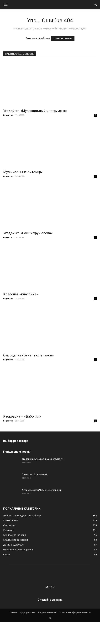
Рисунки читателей (47, 612)
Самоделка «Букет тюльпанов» (28, 355)
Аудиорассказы (27, 612)
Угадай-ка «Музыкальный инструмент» (35, 111)
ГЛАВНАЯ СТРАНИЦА (63, 39)
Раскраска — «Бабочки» (22, 416)
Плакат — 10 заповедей (34, 474)
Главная (13, 612)
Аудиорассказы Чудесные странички (42, 490)
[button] (5, 4)
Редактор (8, 115)
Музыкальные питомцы (23, 172)
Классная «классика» (20, 294)
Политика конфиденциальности (75, 612)
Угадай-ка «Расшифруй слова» (28, 233)
